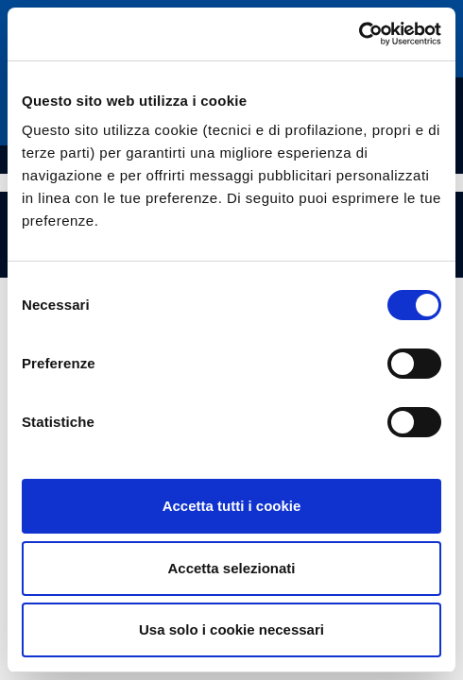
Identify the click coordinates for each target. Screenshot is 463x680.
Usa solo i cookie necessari (231, 629)
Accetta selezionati (231, 568)
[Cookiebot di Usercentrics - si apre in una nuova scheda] (358, 34)
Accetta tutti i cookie (232, 506)
